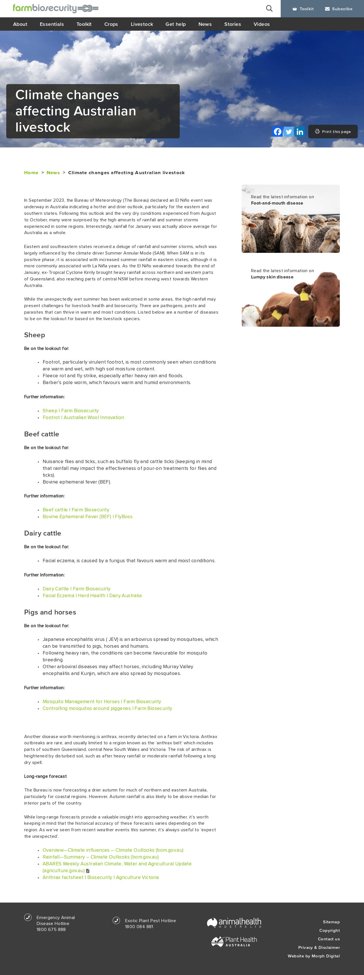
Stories (232, 24)
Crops (111, 24)
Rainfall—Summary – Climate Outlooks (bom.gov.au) (101, 857)
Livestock (142, 24)
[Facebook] (278, 132)
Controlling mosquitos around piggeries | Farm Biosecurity (107, 708)
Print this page (333, 131)
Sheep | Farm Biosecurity (71, 411)
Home (31, 173)
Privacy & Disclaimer (319, 947)
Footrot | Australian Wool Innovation (83, 417)
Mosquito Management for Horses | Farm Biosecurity (102, 702)
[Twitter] (289, 132)
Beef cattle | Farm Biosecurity (76, 510)
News (205, 24)
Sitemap (331, 922)
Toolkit (303, 9)
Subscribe (338, 9)
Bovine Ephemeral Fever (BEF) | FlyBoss (88, 517)
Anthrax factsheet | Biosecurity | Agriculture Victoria (101, 877)
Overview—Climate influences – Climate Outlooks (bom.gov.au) (113, 850)
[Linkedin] (300, 132)
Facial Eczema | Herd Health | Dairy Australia (92, 596)
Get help (176, 24)
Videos (262, 24)
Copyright (329, 930)
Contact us (329, 939)
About (20, 24)
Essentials (52, 24)
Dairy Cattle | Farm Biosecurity (76, 589)
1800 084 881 (139, 926)
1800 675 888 (51, 929)
